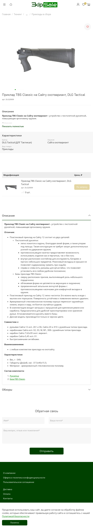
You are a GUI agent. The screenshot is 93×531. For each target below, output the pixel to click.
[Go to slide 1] (15, 89)
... (27, 14)
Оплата (6, 494)
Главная (6, 14)
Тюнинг (18, 14)
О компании (9, 473)
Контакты (8, 498)
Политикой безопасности (15, 516)
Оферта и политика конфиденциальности (24, 477)
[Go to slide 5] (22, 89)
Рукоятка (14, 376)
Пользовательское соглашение (18, 482)
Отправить (46, 451)
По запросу (81, 187)
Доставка (7, 489)
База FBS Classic (17, 379)
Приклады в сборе (41, 14)
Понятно (14, 522)
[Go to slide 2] (17, 89)
